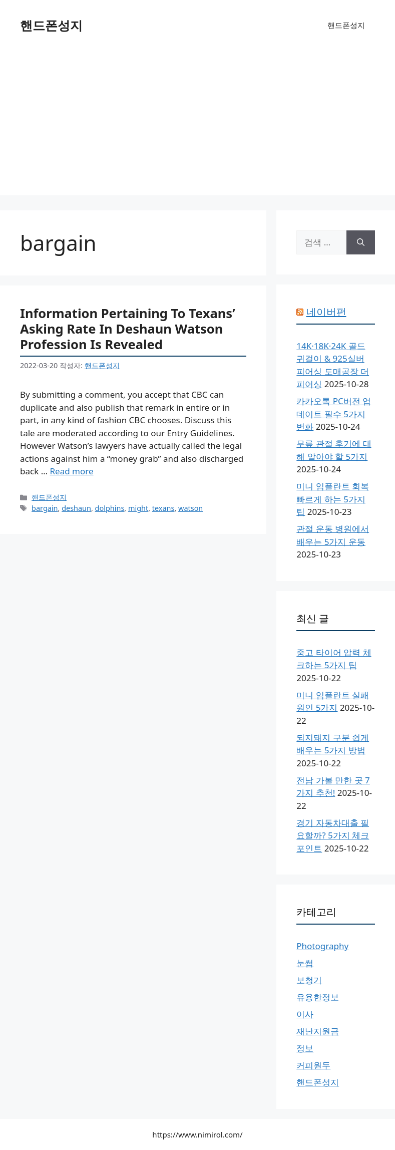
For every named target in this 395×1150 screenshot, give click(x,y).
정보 (304, 1048)
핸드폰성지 (51, 25)
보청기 (309, 980)
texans (163, 508)
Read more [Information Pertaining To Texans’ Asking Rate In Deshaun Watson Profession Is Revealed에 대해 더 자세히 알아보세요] (72, 471)
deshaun (76, 508)
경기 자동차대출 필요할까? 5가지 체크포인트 (332, 835)
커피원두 (313, 1065)
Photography (322, 946)
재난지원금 (317, 1031)
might (138, 508)
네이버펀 (326, 312)
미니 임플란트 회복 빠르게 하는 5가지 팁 (332, 498)
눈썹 (304, 963)
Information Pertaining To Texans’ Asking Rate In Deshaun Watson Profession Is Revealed (127, 328)
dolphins (110, 508)
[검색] (360, 242)
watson (190, 508)
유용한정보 (317, 997)
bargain (45, 508)
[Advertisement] (197, 125)
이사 (304, 1014)
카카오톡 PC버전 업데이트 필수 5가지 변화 (333, 413)
